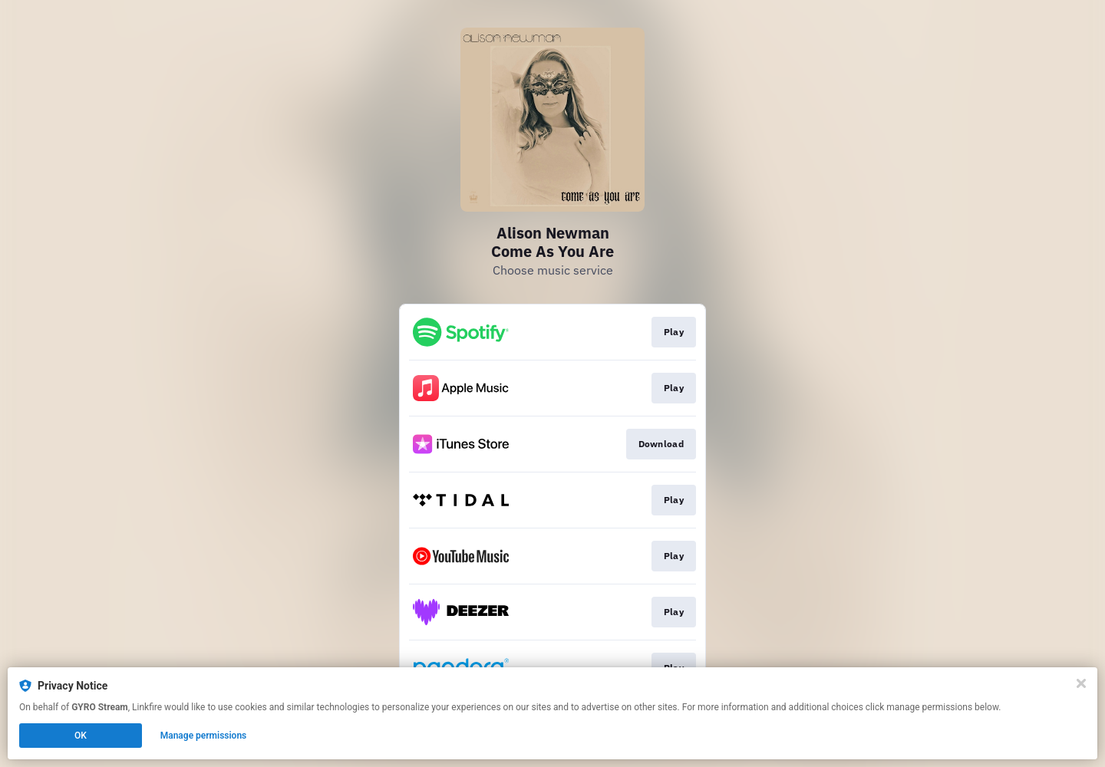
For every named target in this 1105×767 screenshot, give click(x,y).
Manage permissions (203, 735)
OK (80, 735)
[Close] (1081, 683)
